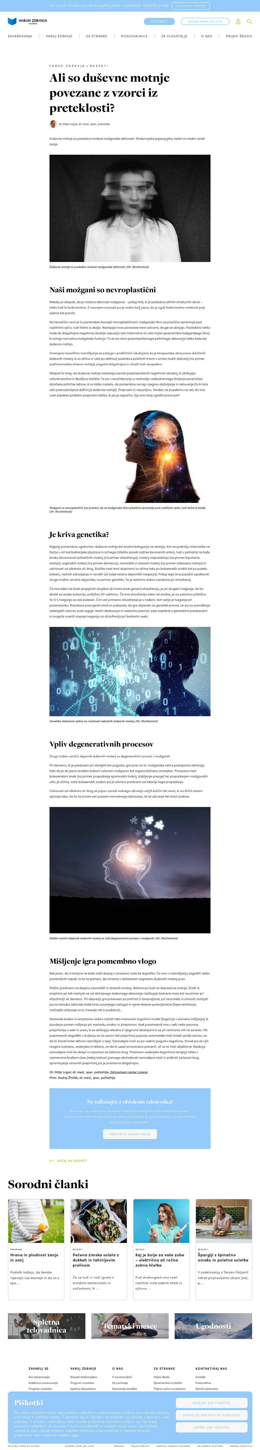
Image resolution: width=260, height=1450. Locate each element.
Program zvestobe (40, 1389)
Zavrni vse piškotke (212, 1427)
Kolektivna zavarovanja (43, 1383)
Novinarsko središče (124, 1389)
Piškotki (119, 1446)
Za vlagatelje (174, 36)
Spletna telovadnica (83, 1389)
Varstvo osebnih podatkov (174, 1446)
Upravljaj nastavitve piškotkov (211, 1415)
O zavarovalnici (122, 1377)
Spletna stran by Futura (24, 1446)
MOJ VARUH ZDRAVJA (190, 6)
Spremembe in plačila (168, 1383)
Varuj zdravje (59, 36)
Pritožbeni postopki (210, 1446)
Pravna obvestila (241, 1446)
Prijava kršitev (140, 1446)
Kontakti (200, 1377)
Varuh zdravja (67, 65)
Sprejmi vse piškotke (212, 1403)
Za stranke (96, 36)
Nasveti (99, 65)
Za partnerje (120, 1383)
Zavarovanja (20, 36)
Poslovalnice (134, 36)
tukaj (75, 1435)
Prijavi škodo (239, 36)
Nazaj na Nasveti (72, 1160)
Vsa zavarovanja (39, 1377)
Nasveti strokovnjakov (83, 1377)
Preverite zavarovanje (130, 1134)
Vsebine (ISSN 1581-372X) (79, 1446)
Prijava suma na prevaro (169, 1389)
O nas (206, 36)
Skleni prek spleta (205, 21)
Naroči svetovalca (207, 1389)
